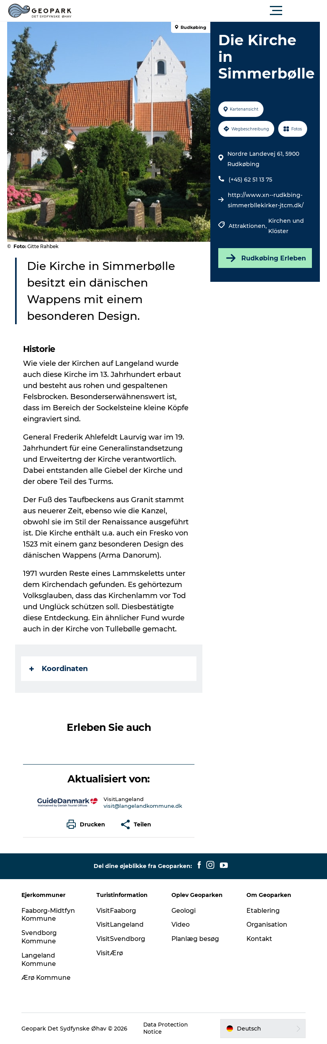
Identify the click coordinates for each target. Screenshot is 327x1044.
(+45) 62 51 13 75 (250, 179)
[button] (199, 10)
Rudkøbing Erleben (264, 258)
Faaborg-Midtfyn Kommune (50, 915)
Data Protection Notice (167, 1028)
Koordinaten (59, 668)
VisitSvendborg (121, 939)
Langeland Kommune (40, 960)
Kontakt (259, 939)
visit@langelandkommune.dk (143, 806)
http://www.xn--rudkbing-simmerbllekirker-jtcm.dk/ (266, 200)
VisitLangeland (121, 924)
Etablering (263, 910)
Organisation (267, 924)
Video (180, 924)
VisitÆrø (110, 953)
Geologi (183, 910)
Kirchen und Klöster (286, 226)
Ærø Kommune (48, 977)
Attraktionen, (248, 225)
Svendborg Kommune (41, 937)
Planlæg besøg (195, 939)
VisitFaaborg (117, 910)
